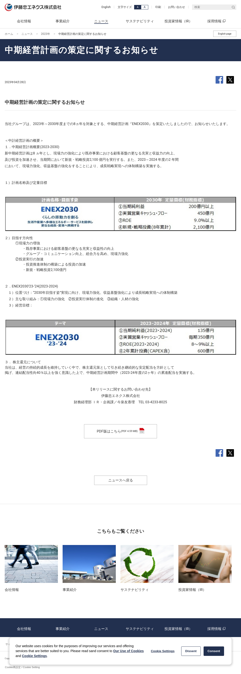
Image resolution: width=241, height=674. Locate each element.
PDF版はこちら (120, 431)
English (106, 7)
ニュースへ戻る (120, 480)
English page (225, 33)
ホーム (9, 34)
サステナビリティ (140, 628)
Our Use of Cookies (128, 651)
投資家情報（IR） (178, 628)
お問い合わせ (176, 7)
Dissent (191, 651)
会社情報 (24, 628)
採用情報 (217, 628)
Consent (214, 651)
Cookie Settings (34, 656)
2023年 (45, 34)
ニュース (27, 34)
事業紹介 (63, 628)
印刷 (158, 7)
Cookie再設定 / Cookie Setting (22, 667)
